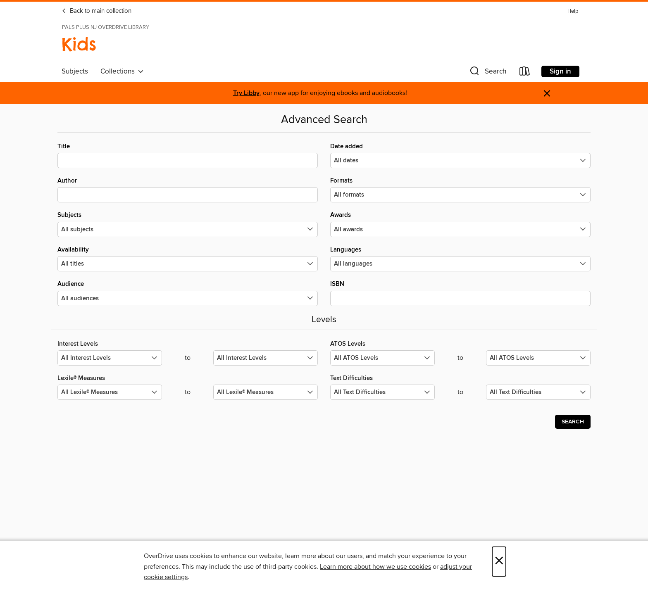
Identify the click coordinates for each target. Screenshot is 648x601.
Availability (187, 258)
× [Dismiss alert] (547, 93)
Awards (460, 224)
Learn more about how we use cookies (375, 567)
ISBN (460, 293)
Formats (460, 189)
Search (573, 421)
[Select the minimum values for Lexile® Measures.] (109, 392)
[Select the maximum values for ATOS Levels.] (538, 358)
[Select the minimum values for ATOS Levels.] (382, 358)
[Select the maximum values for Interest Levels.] (265, 358)
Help (572, 11)
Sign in (560, 71)
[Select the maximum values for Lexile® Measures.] (265, 392)
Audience (187, 293)
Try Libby (246, 93)
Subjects (75, 71)
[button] (487, 73)
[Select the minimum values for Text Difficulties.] (382, 392)
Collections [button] (122, 71)
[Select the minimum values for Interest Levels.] (109, 358)
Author (187, 189)
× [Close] (499, 561)
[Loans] (524, 73)
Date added (460, 155)
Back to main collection (96, 11)
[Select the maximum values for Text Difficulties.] (538, 392)
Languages (460, 258)
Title (187, 155)
